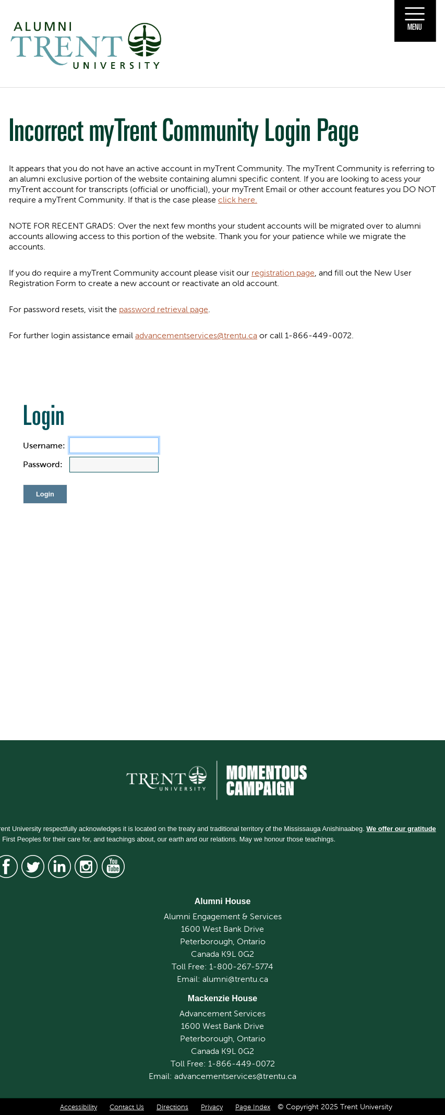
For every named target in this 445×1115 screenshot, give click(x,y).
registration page (283, 272)
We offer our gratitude (401, 829)
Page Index (252, 1107)
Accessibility (78, 1107)
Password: (43, 464)
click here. (237, 199)
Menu (414, 26)
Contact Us (127, 1107)
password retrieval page (163, 309)
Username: (44, 445)
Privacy (212, 1107)
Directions (172, 1107)
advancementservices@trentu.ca (196, 335)
